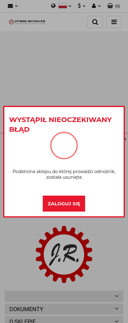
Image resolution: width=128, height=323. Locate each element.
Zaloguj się (64, 204)
